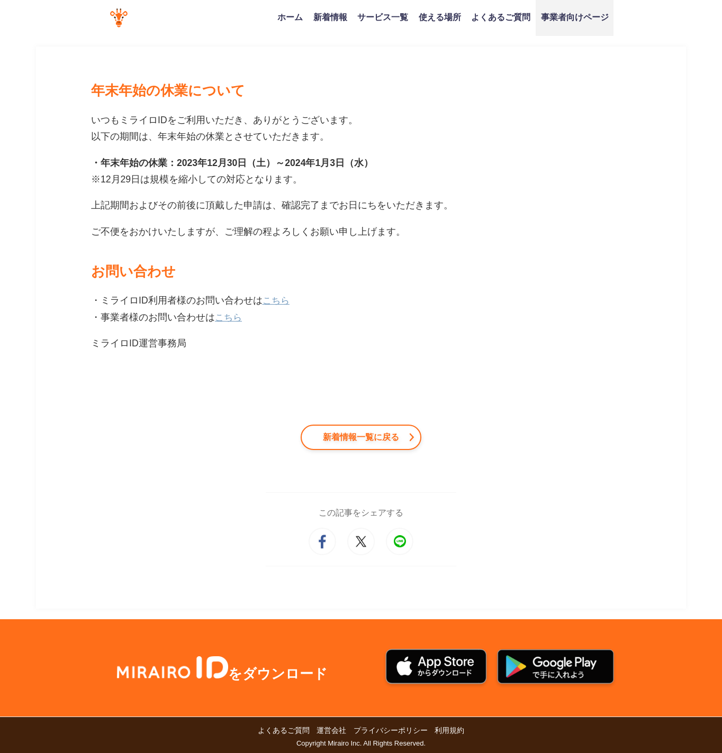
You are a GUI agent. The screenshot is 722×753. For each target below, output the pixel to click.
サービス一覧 (382, 17)
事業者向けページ (575, 17)
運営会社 (331, 730)
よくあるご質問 (500, 17)
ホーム (290, 17)
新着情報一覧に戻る (361, 437)
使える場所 (440, 17)
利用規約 (449, 730)
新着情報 (330, 17)
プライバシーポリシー (391, 730)
